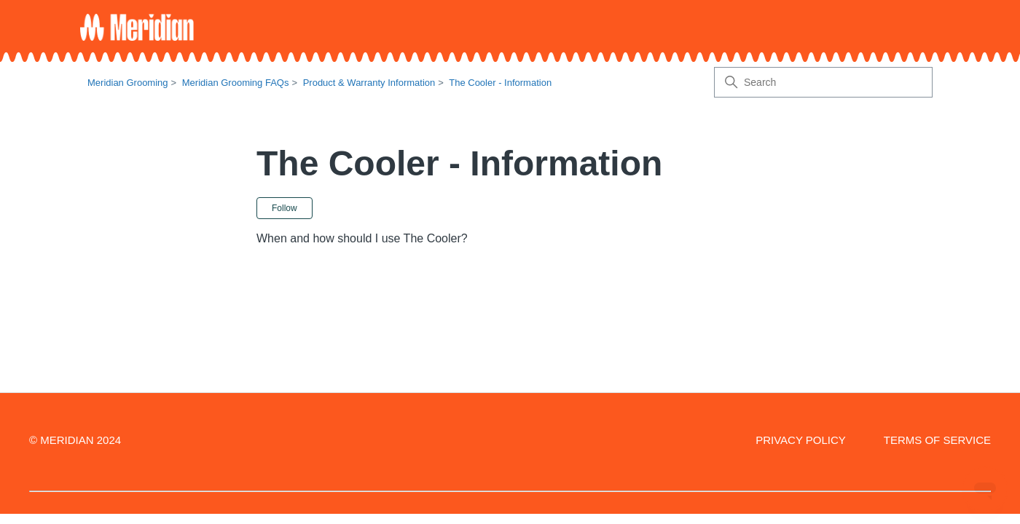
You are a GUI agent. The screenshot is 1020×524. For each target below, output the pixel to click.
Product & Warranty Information (369, 82)
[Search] (823, 82)
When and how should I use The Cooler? (362, 238)
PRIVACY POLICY (801, 440)
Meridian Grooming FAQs (235, 82)
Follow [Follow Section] (284, 208)
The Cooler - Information (500, 82)
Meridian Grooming (127, 82)
